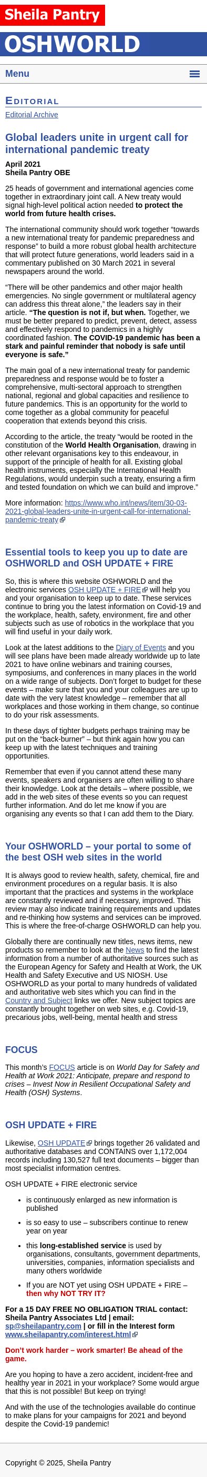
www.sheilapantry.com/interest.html (68, 1334)
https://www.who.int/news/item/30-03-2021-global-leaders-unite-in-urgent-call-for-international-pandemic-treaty (98, 511)
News (135, 950)
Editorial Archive (31, 114)
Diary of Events (141, 647)
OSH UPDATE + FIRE (104, 589)
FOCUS (62, 1067)
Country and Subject (39, 1000)
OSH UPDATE (61, 1143)
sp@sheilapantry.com (43, 1326)
